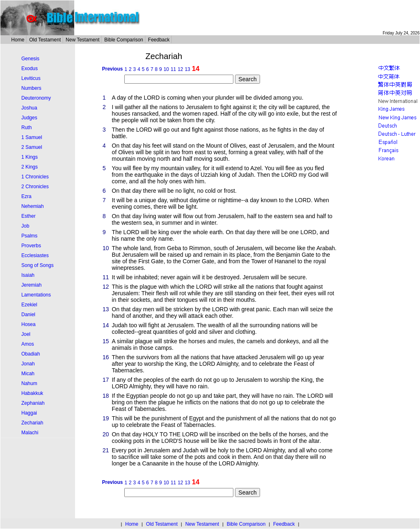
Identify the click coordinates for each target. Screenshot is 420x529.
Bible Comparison (123, 40)
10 (166, 69)
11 (173, 69)
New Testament (82, 40)
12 (180, 69)
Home (17, 40)
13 (187, 69)
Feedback (159, 40)
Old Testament (45, 40)
